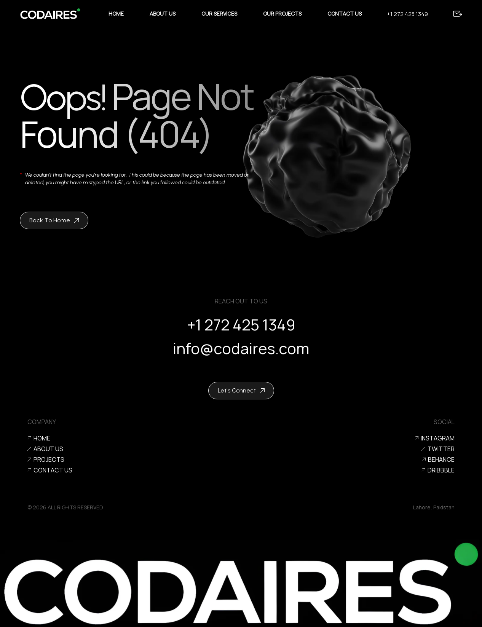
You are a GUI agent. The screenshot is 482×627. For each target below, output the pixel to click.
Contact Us (344, 13)
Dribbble (438, 470)
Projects (45, 459)
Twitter (438, 448)
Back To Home (54, 220)
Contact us (49, 470)
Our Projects (282, 13)
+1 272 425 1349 (407, 14)
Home (116, 13)
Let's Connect (241, 390)
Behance (438, 459)
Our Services (219, 13)
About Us (163, 13)
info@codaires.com (241, 353)
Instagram (435, 438)
